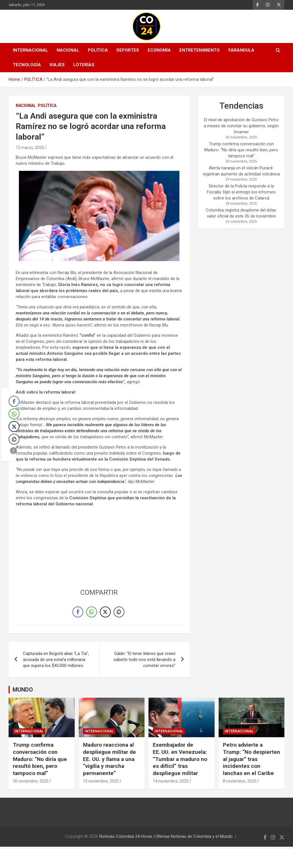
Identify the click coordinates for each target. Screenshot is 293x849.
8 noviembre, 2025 (239, 783)
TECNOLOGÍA (27, 64)
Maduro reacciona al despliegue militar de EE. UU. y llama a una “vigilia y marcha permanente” (109, 761)
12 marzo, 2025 (30, 147)
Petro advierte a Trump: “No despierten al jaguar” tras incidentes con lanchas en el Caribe (251, 761)
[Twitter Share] (105, 613)
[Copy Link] (119, 613)
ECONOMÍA (159, 50)
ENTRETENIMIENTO (199, 50)
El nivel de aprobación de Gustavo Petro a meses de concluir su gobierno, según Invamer (241, 125)
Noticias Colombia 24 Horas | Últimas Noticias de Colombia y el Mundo (166, 838)
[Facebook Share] (77, 613)
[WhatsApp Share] (91, 613)
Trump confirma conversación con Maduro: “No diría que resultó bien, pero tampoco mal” (241, 150)
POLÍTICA (98, 50)
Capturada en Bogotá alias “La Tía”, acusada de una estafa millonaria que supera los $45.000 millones (56, 661)
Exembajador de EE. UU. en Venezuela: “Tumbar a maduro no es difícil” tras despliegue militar (180, 761)
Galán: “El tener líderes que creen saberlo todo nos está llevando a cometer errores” (144, 661)
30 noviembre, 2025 (31, 783)
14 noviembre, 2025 (171, 783)
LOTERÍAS (83, 64)
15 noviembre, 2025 (101, 783)
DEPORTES (127, 50)
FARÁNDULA (241, 50)
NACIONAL (68, 50)
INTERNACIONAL (30, 50)
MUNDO (23, 691)
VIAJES (57, 64)
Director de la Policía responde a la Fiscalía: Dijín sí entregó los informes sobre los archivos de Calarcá (241, 192)
